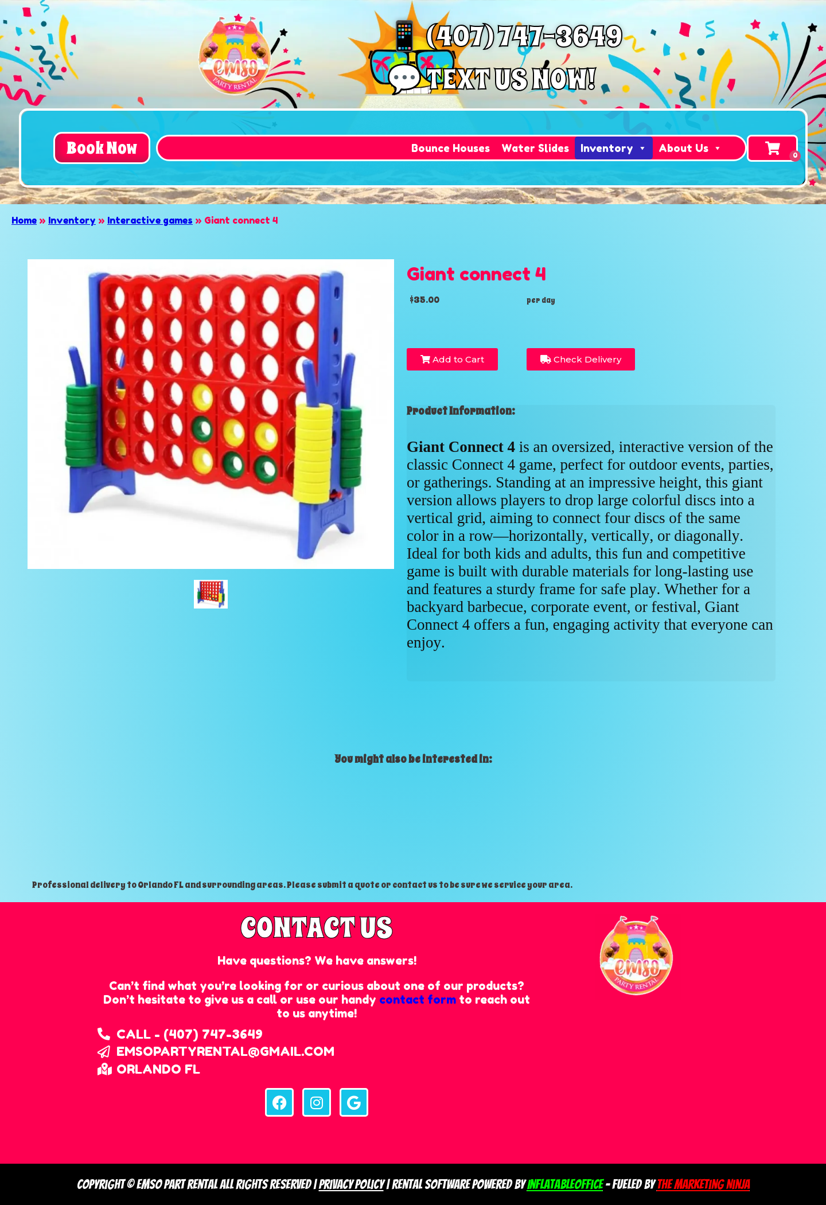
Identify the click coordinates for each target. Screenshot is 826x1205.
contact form (417, 1000)
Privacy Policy (351, 1184)
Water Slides (535, 148)
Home (24, 220)
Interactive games (150, 220)
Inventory (613, 148)
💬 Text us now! (491, 79)
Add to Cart (452, 359)
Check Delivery (580, 359)
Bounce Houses (450, 148)
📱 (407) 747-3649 (504, 36)
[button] (101, 148)
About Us (690, 148)
